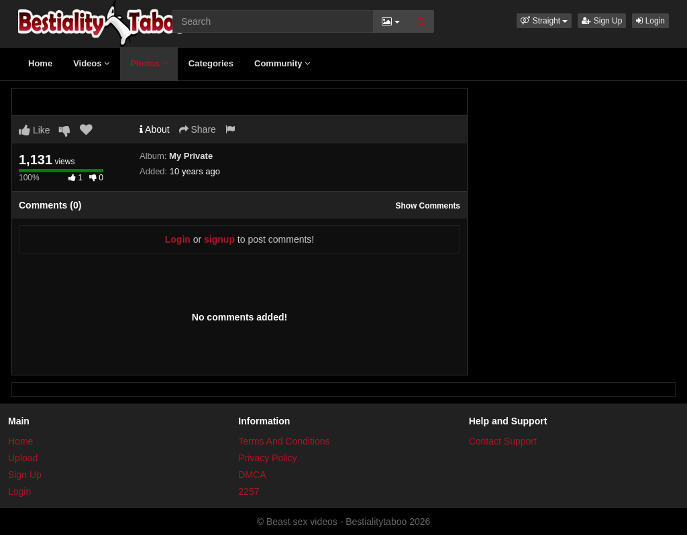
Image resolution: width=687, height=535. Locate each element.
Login (650, 20)
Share (197, 129)
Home (40, 63)
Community (282, 63)
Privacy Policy (267, 458)
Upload (23, 458)
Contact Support (503, 441)
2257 (248, 491)
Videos (91, 63)
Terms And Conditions (283, 441)
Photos (149, 63)
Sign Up (602, 20)
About (155, 129)
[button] (544, 20)
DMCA (252, 474)
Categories (211, 63)
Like (34, 130)
